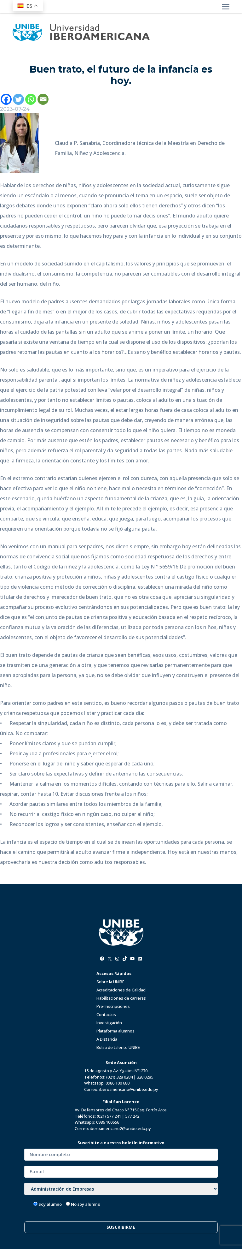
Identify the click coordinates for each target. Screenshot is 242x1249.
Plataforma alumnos (115, 1031)
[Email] (43, 99)
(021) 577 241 (109, 1116)
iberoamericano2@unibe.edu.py (120, 1128)
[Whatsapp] (30, 99)
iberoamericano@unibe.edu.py (128, 1089)
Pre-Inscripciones (113, 1006)
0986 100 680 (118, 1083)
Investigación (109, 1023)
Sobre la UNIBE (110, 981)
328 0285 (145, 1077)
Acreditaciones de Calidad (121, 990)
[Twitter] (18, 99)
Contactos (106, 1014)
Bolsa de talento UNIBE (118, 1047)
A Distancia (106, 1039)
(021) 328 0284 (119, 1077)
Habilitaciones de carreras (121, 998)
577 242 (132, 1116)
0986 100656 (107, 1122)
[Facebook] (6, 99)
